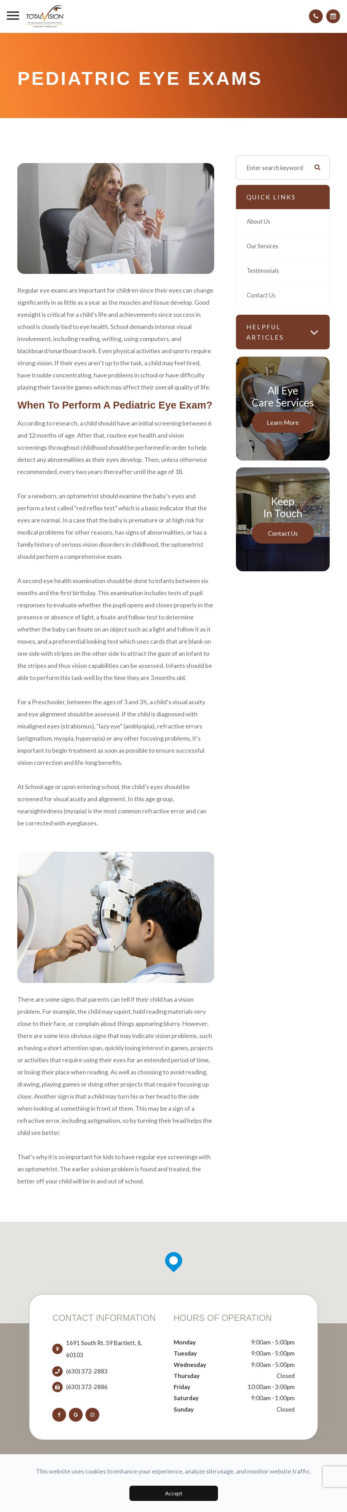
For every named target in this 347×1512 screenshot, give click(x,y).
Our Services (263, 246)
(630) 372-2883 (87, 1371)
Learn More (283, 422)
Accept (173, 1493)
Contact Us (261, 295)
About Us (259, 221)
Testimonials (263, 270)
